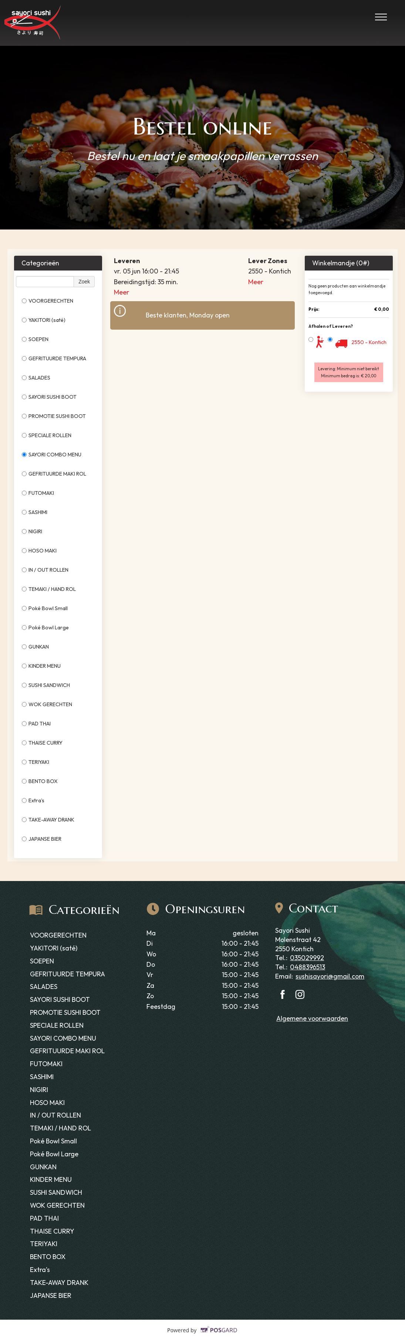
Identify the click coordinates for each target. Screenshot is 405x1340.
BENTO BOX (40, 781)
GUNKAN (35, 646)
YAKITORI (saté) (43, 320)
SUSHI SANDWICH (46, 685)
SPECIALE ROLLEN (46, 435)
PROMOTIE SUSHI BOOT (54, 416)
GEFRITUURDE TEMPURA (54, 358)
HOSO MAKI (39, 550)
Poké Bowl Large (45, 627)
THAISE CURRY (42, 742)
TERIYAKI (35, 762)
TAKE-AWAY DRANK (48, 819)
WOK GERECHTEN (47, 704)
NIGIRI (32, 531)
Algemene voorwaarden (312, 1018)
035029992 (307, 957)
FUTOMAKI (38, 493)
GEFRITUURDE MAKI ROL (54, 473)
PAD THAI (36, 723)
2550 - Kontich (369, 342)
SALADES (36, 377)
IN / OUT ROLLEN (45, 570)
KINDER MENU (41, 666)
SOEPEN (35, 339)
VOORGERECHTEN (47, 301)
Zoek (84, 282)
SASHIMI (34, 512)
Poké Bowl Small (45, 608)
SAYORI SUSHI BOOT (49, 397)
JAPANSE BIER (41, 839)
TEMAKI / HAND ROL (49, 589)
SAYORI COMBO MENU (51, 454)
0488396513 (307, 967)
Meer (121, 292)
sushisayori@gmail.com (330, 976)
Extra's (33, 800)
